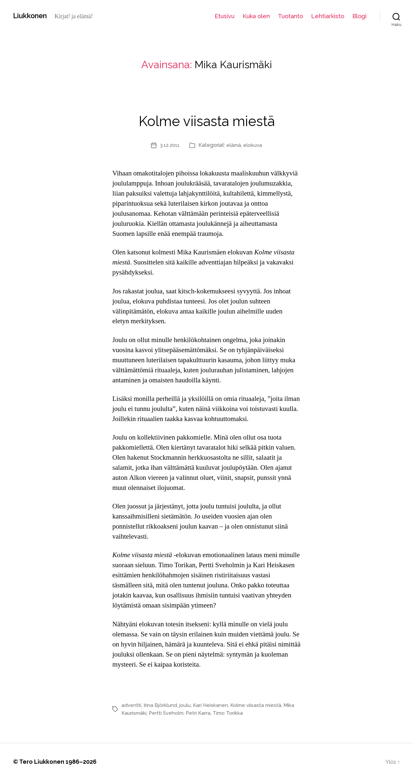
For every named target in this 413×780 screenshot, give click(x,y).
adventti (131, 705)
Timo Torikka (231, 713)
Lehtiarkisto (327, 16)
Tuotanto (290, 16)
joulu (186, 705)
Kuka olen (256, 16)
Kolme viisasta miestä (206, 119)
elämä (234, 145)
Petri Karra (201, 713)
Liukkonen (32, 16)
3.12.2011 (169, 145)
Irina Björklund (161, 705)
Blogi (359, 16)
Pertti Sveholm (168, 713)
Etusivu (224, 16)
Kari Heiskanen (212, 705)
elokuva (254, 145)
